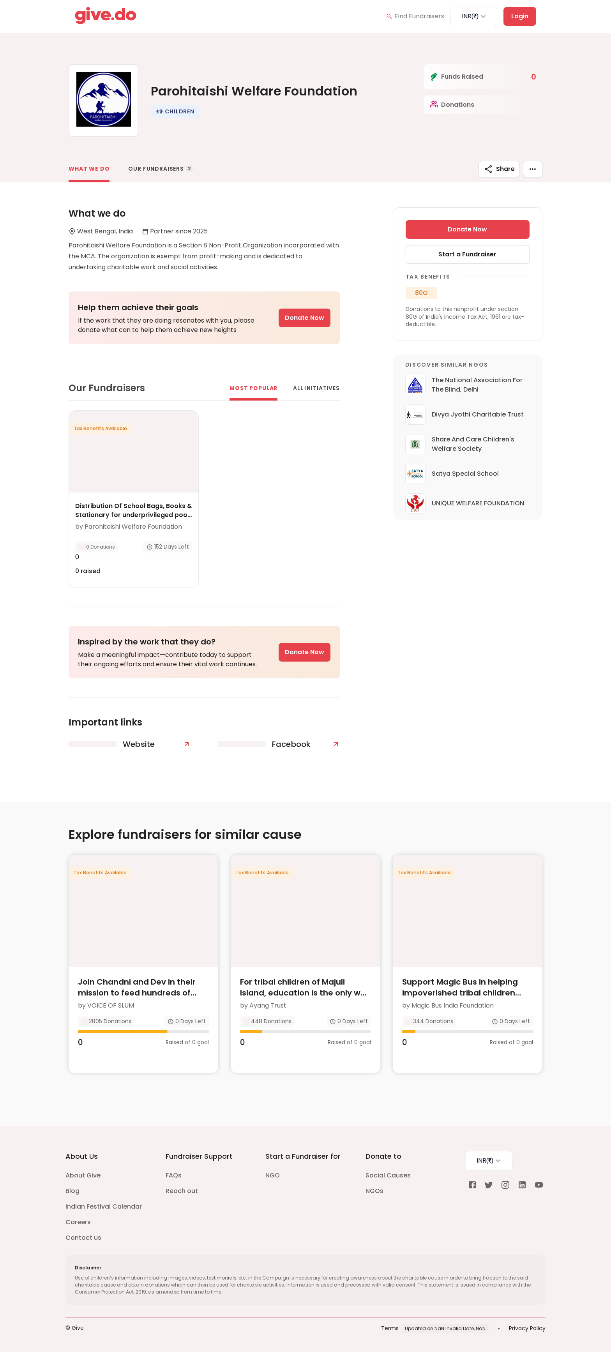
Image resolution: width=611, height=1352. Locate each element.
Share (499, 169)
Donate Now (304, 317)
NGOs (374, 1190)
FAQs (174, 1175)
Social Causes (388, 1175)
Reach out (182, 1190)
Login (519, 16)
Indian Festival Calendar (103, 1206)
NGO (272, 1175)
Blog (72, 1190)
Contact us (83, 1237)
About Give (83, 1175)
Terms (390, 1328)
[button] (175, 111)
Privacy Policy (527, 1328)
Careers (78, 1222)
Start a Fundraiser (467, 254)
